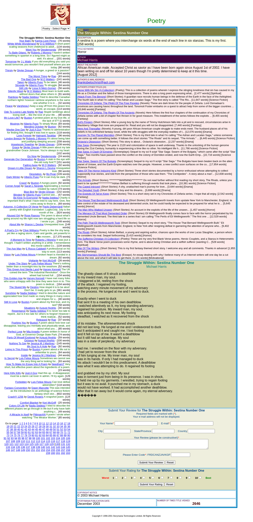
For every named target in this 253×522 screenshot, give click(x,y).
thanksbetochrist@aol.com (96, 82)
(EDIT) (86, 30)
